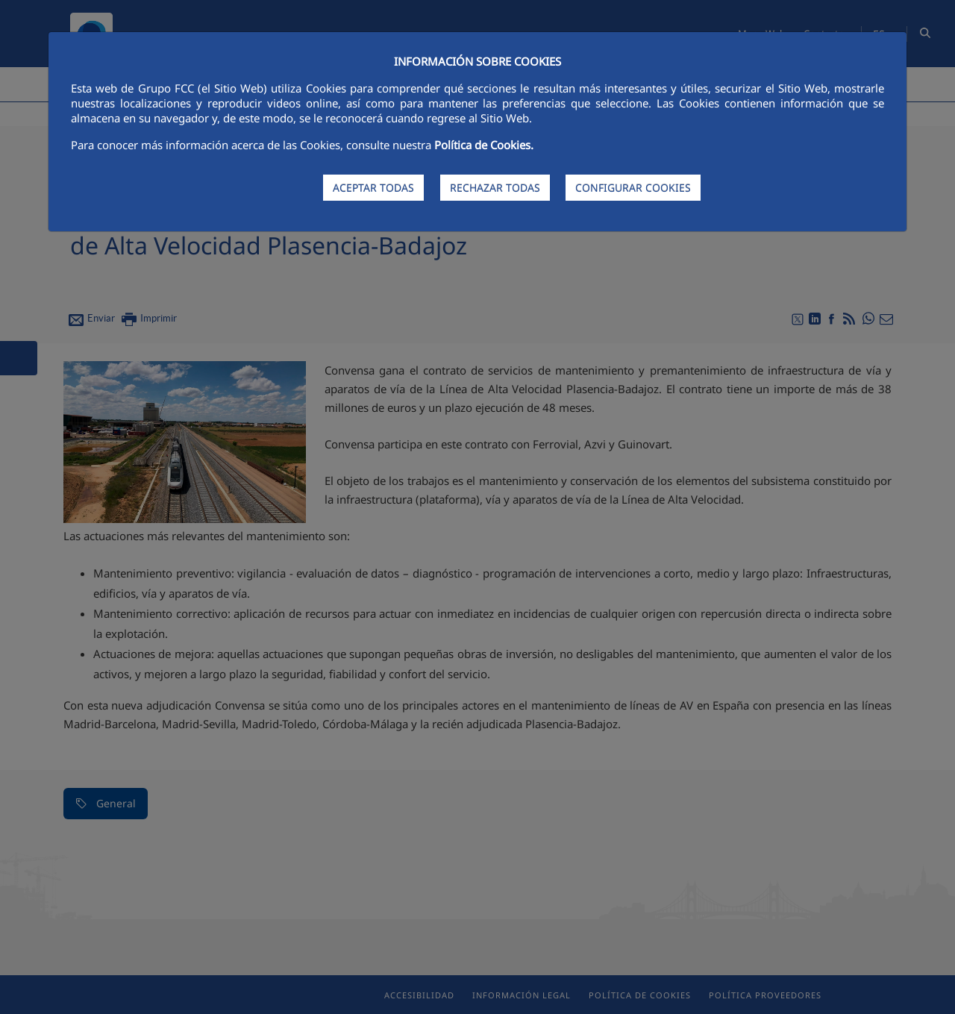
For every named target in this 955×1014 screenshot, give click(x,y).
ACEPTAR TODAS (373, 188)
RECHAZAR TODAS (495, 188)
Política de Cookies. (483, 144)
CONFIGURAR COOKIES (633, 188)
